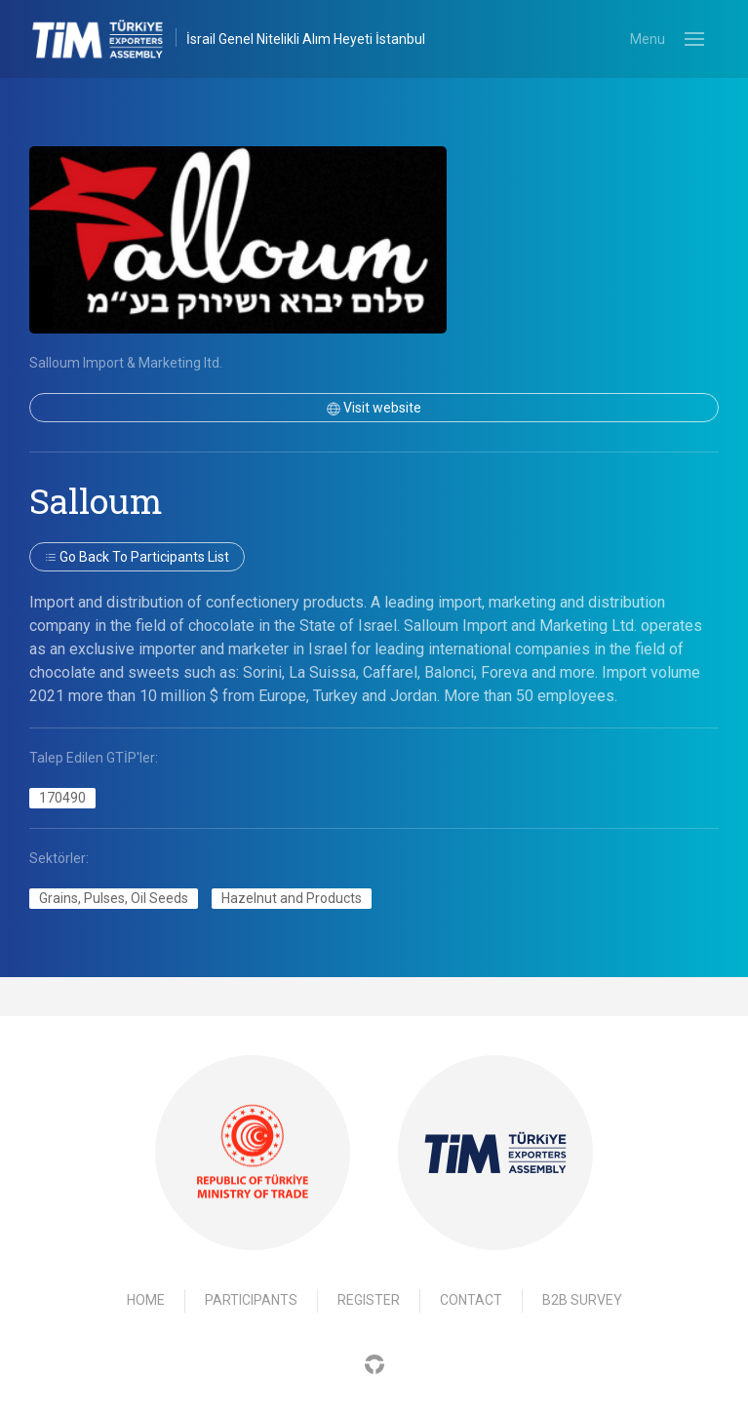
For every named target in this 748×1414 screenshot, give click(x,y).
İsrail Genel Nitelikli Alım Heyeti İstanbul (305, 39)
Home (146, 1300)
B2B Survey (582, 1300)
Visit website (374, 407)
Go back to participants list (137, 557)
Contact (471, 1300)
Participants (251, 1300)
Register (368, 1300)
